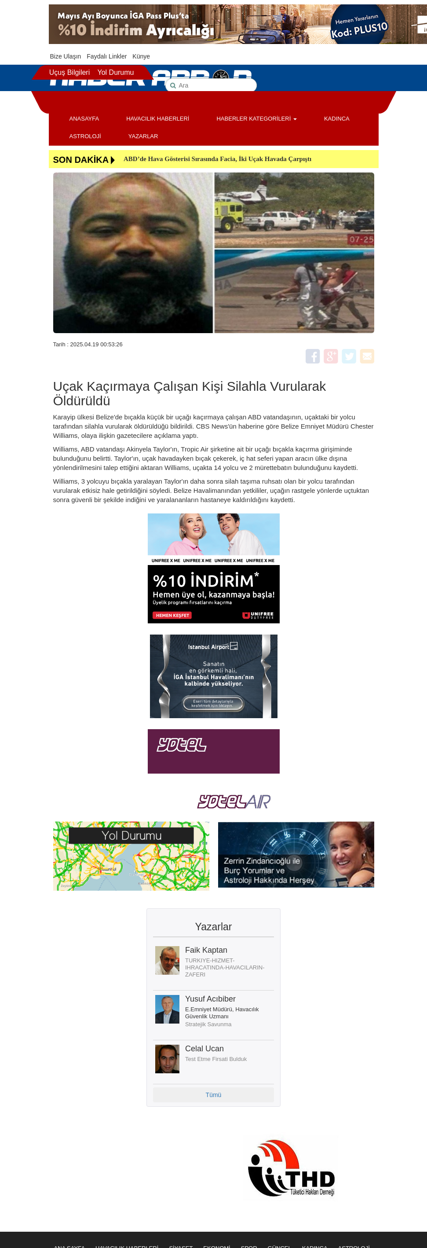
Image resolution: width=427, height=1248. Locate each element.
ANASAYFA (84, 118)
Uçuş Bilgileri (69, 72)
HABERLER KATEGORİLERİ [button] (256, 118)
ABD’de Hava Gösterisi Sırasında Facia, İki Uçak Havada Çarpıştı (217, 158)
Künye (141, 56)
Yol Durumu (115, 72)
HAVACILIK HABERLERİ (157, 118)
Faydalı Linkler (107, 56)
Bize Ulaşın (65, 56)
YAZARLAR (143, 136)
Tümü (214, 1094)
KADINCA (337, 118)
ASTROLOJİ (85, 136)
